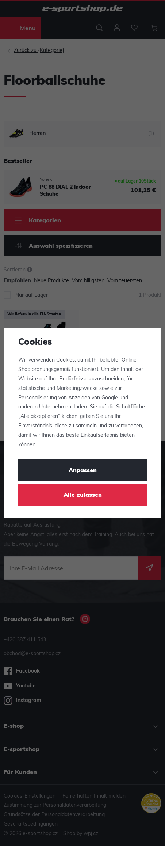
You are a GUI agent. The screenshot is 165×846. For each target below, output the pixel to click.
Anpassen (83, 471)
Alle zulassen (83, 495)
